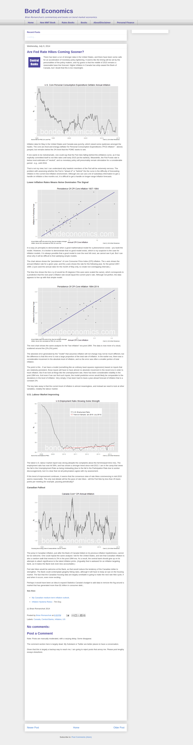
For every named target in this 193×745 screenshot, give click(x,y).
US (64, 619)
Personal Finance (125, 22)
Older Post (119, 727)
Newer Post (33, 727)
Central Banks (48, 619)
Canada (37, 619)
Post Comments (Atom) (82, 737)
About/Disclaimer (102, 22)
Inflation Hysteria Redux (42, 602)
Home (31, 22)
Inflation (58, 619)
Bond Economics (49, 11)
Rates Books (68, 22)
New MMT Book (47, 22)
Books (84, 22)
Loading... (31, 37)
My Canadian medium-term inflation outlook (50, 598)
